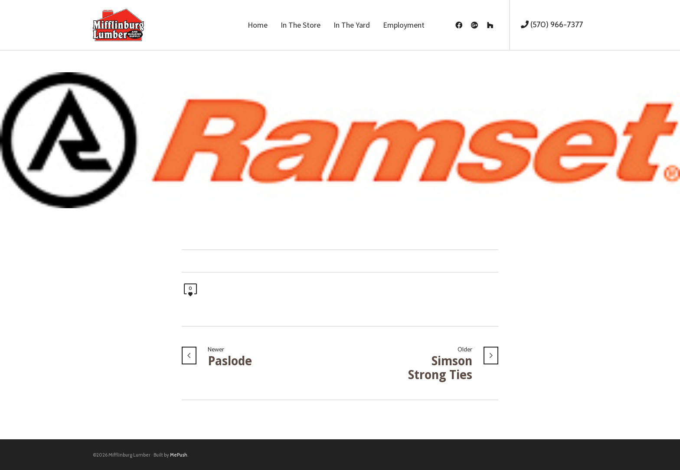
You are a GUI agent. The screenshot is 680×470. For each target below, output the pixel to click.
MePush (178, 455)
